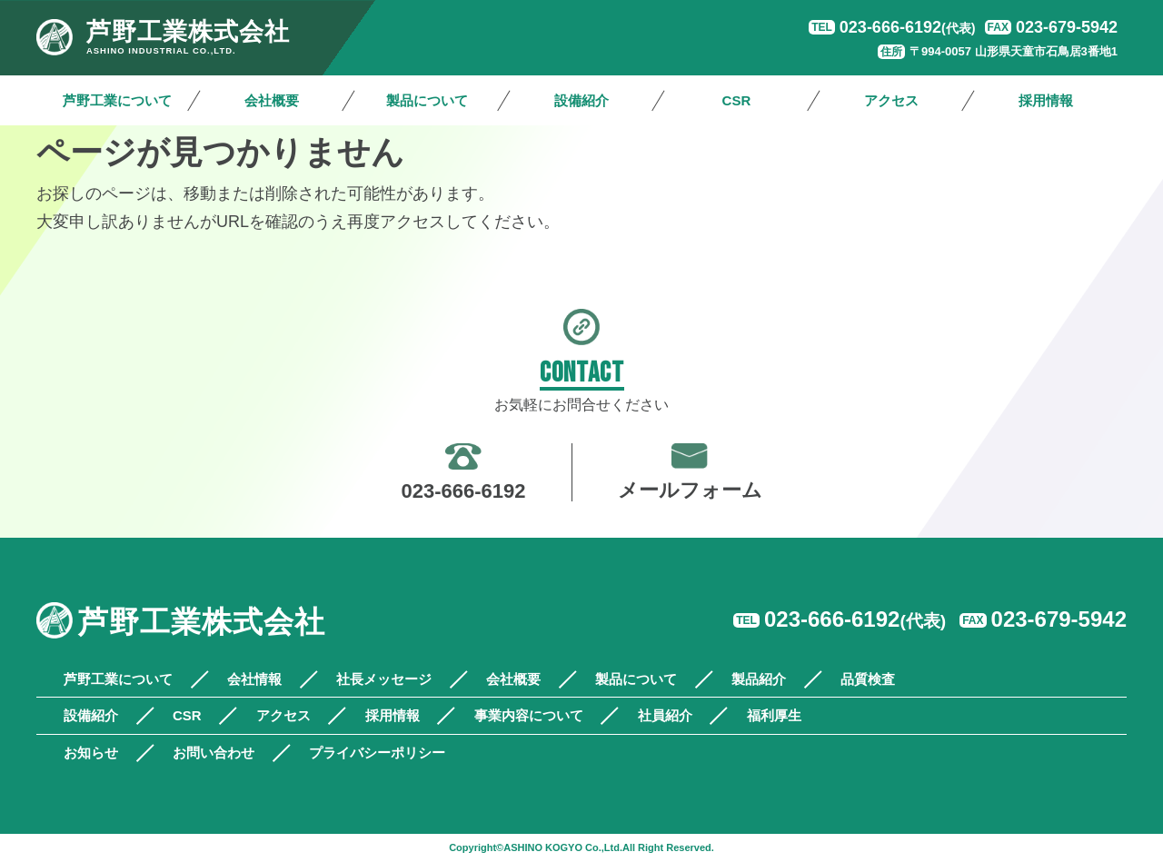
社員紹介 (665, 715)
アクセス (891, 100)
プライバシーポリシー (377, 752)
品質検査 (867, 679)
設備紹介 (581, 100)
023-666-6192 (908, 27)
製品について (427, 100)
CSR (736, 100)
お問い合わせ (213, 752)
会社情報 (254, 679)
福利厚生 (774, 715)
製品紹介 (758, 679)
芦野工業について (117, 100)
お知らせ (91, 752)
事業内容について (528, 715)
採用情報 (1046, 100)
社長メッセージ (384, 679)
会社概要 (271, 100)
